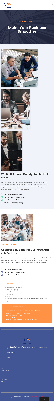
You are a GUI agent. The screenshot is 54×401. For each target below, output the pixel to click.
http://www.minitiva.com (36, 396)
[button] (52, 4)
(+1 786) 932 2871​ (17, 347)
